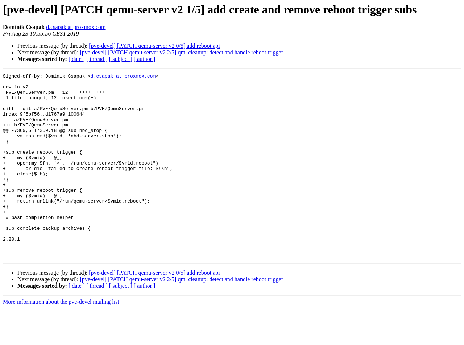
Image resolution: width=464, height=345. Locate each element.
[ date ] (77, 59)
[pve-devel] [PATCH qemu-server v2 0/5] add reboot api (154, 46)
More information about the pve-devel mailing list (61, 339)
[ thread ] (97, 59)
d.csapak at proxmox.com (75, 27)
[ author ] (145, 59)
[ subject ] (120, 59)
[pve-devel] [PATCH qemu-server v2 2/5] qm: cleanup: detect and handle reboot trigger (181, 52)
